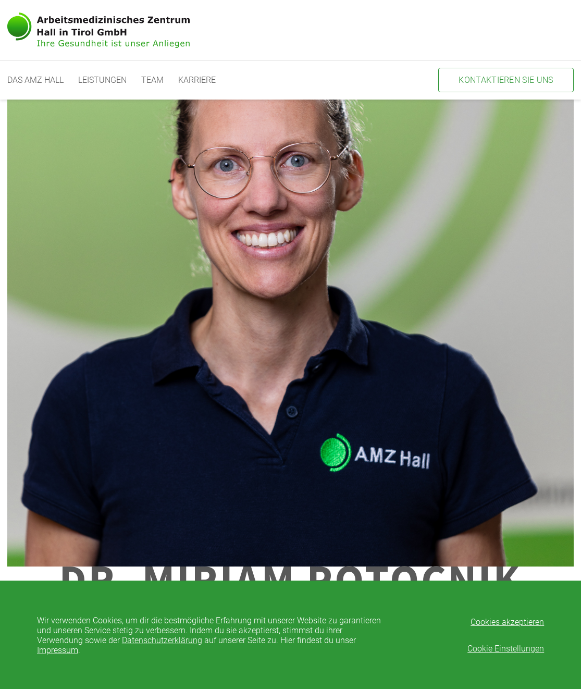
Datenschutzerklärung (162, 640)
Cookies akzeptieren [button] (507, 622)
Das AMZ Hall (35, 80)
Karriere (197, 80)
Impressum (57, 650)
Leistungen (102, 80)
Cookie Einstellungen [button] (505, 649)
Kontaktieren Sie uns (506, 80)
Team (152, 80)
